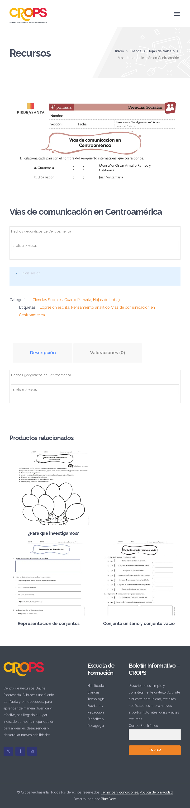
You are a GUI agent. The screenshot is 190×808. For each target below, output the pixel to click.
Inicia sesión (31, 273)
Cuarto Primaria (77, 299)
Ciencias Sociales (48, 299)
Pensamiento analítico (90, 307)
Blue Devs (108, 799)
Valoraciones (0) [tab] (107, 352)
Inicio (119, 51)
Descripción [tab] (43, 352)
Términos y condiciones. (120, 792)
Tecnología (95, 699)
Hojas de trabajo (161, 51)
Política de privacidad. (156, 792)
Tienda (136, 51)
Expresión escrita (54, 307)
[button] (171, 100)
